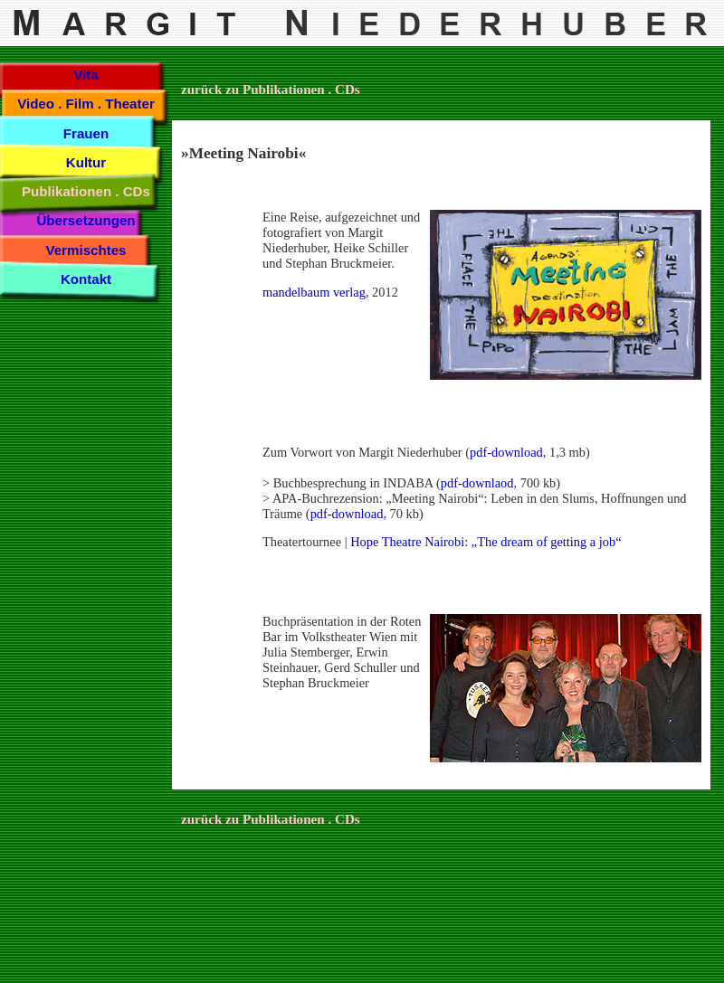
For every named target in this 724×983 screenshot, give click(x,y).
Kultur (86, 162)
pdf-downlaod (477, 483)
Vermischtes (85, 250)
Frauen (86, 133)
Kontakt (86, 279)
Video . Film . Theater (86, 103)
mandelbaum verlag (314, 292)
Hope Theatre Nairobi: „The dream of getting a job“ (485, 541)
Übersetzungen (85, 220)
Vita (85, 74)
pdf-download (506, 452)
